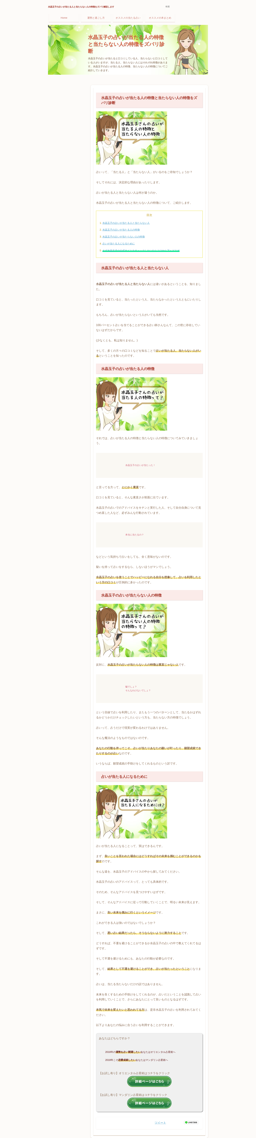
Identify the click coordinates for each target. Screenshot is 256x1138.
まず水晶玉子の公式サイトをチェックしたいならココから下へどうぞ (141, 250)
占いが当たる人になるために (118, 243)
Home (64, 17)
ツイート (160, 1122)
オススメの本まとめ (160, 17)
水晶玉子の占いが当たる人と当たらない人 (126, 223)
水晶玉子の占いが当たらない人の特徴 (123, 236)
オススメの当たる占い (128, 17)
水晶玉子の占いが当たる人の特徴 (121, 229)
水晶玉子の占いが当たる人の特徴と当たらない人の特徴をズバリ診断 (126, 44)
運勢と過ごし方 (96, 17)
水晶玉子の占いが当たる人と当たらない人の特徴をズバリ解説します (81, 7)
